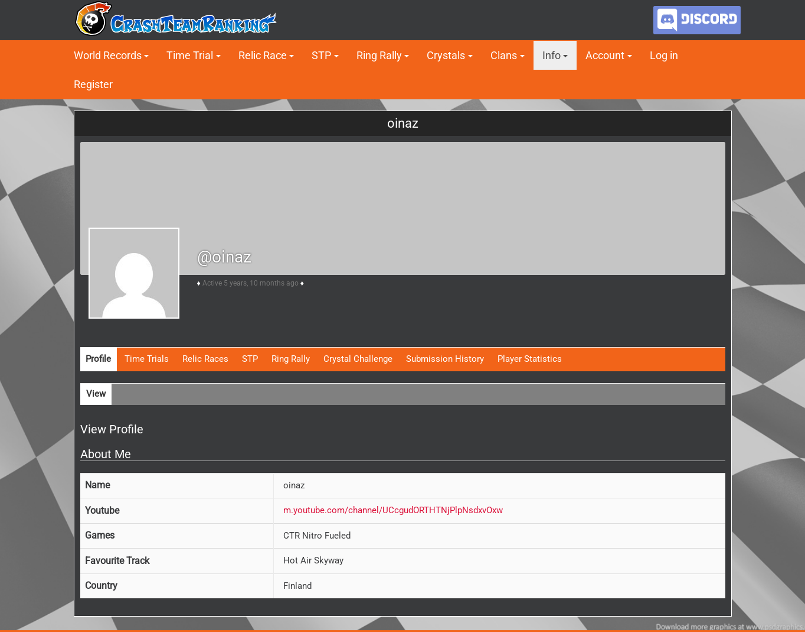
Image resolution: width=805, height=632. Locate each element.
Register (93, 84)
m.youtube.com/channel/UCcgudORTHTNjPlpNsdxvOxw (393, 510)
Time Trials (147, 359)
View (96, 393)
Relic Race (262, 55)
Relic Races (205, 359)
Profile (98, 359)
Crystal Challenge (357, 359)
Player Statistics (530, 359)
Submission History (445, 359)
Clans (503, 55)
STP (321, 55)
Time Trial (189, 55)
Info (551, 55)
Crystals (446, 55)
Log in (664, 55)
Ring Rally (379, 55)
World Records (108, 55)
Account (604, 55)
